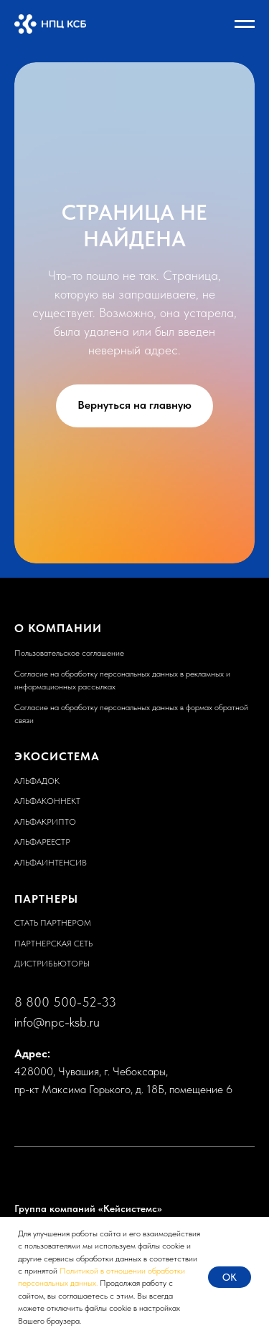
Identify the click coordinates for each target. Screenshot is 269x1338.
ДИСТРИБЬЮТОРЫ (52, 964)
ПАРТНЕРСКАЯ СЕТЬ (53, 944)
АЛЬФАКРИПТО (45, 822)
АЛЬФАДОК (37, 781)
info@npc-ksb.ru (57, 1021)
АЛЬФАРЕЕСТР (42, 842)
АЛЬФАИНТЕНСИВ (50, 863)
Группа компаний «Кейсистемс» (88, 1208)
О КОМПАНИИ (58, 628)
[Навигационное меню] (245, 24)
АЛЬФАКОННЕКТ (47, 801)
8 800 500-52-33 (65, 1001)
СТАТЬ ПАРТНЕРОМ (52, 923)
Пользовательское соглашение (69, 653)
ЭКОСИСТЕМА (57, 756)
